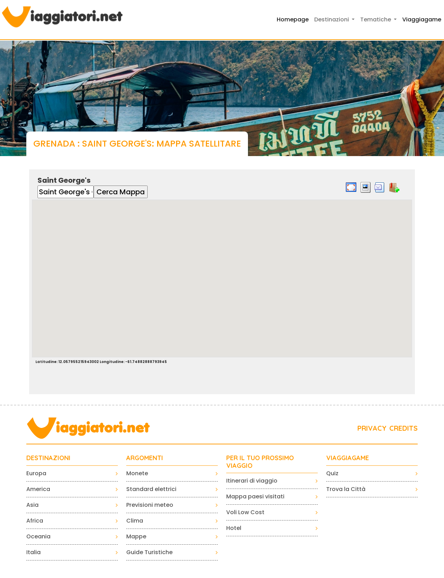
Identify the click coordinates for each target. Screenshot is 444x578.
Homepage (293, 19)
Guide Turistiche (149, 552)
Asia (32, 505)
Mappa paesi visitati (255, 496)
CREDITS (403, 428)
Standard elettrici (151, 489)
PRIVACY (371, 428)
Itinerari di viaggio (251, 481)
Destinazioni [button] (332, 19)
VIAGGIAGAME (347, 458)
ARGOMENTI (144, 458)
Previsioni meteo (149, 505)
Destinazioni (48, 458)
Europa (36, 473)
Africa (34, 521)
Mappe (136, 536)
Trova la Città (345, 489)
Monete (137, 473)
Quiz (332, 473)
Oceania (38, 536)
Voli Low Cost (245, 512)
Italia (33, 552)
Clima (134, 521)
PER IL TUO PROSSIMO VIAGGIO (260, 461)
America (38, 489)
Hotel (233, 528)
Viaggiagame (421, 19)
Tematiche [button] (376, 19)
